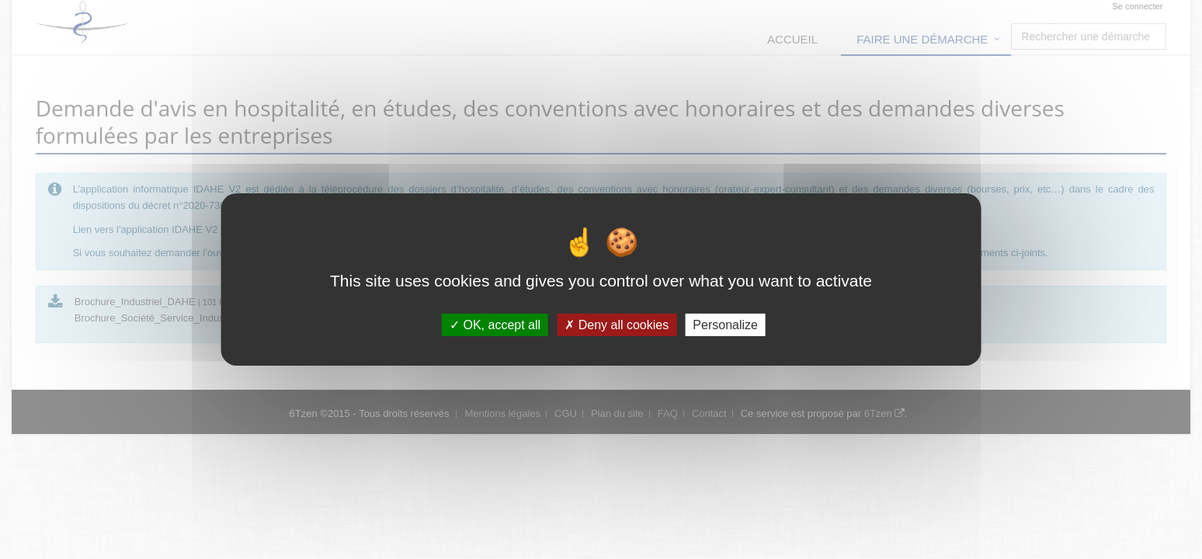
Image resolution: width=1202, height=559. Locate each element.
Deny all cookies (617, 325)
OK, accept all (495, 325)
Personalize (725, 325)
